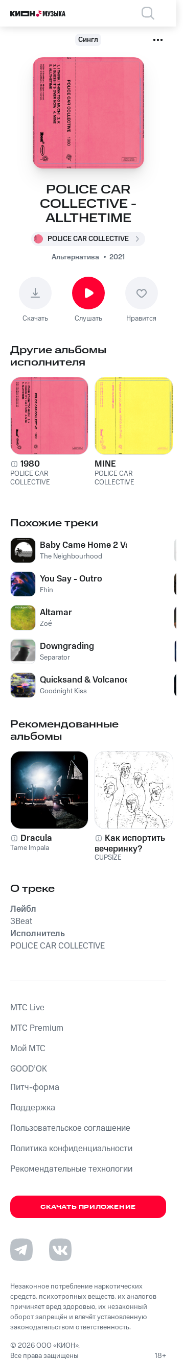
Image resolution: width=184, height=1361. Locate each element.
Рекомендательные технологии (71, 1169)
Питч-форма (34, 1087)
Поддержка (32, 1108)
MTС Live (27, 1008)
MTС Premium (36, 1028)
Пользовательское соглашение (70, 1128)
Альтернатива (75, 257)
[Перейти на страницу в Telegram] (21, 1249)
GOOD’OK (28, 1069)
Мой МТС (27, 1048)
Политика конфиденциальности (71, 1149)
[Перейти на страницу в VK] (60, 1249)
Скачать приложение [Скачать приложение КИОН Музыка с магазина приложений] (88, 1207)
